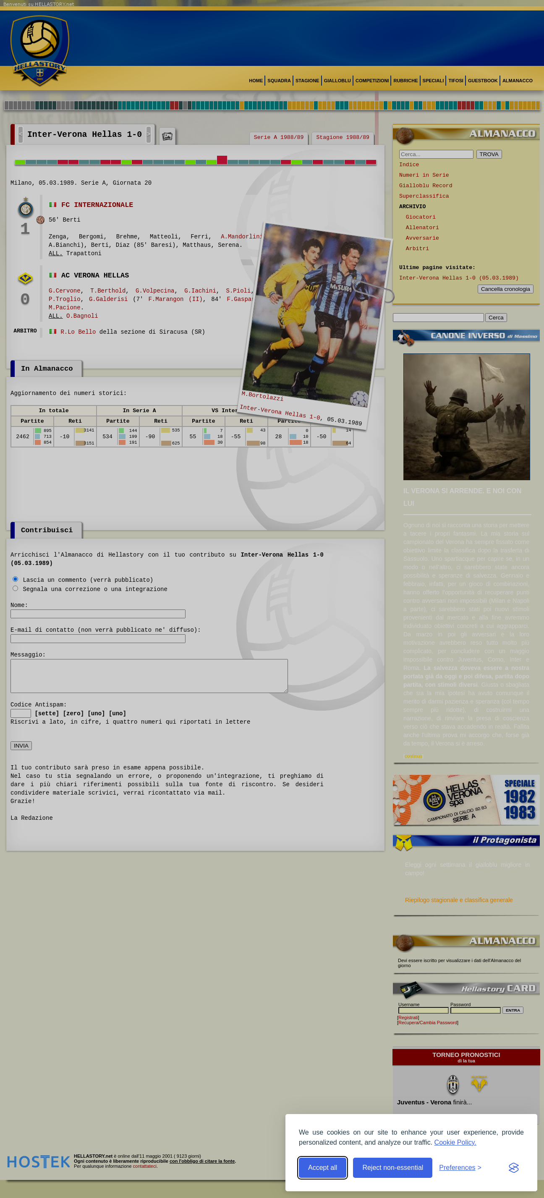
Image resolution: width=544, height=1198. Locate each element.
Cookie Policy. (455, 1142)
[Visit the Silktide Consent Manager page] (514, 1168)
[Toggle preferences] (460, 1168)
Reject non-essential (392, 1167)
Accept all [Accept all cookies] (322, 1167)
